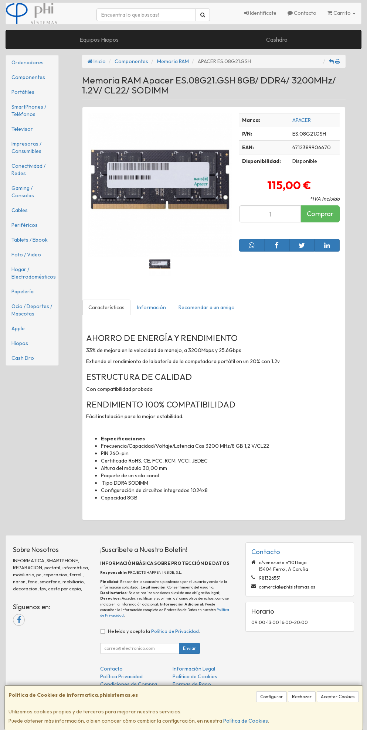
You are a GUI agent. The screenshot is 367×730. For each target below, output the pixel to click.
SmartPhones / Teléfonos (28, 110)
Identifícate (260, 13)
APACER (301, 120)
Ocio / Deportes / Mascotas (31, 310)
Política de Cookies (245, 720)
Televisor (22, 129)
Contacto (302, 13)
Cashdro (277, 39)
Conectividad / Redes (28, 170)
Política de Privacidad (175, 631)
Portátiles (22, 92)
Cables (19, 210)
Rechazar (302, 696)
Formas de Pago (192, 684)
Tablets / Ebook (29, 239)
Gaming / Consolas (22, 192)
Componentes (28, 77)
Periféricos (24, 225)
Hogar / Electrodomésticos (33, 273)
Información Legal (194, 668)
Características (106, 307)
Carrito (341, 13)
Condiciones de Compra (128, 684)
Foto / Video (26, 254)
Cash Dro (22, 358)
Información (151, 307)
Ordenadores (27, 62)
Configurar (271, 696)
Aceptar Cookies (338, 696)
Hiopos (19, 343)
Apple (18, 328)
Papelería (22, 291)
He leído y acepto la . (154, 631)
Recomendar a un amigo (207, 307)
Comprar (320, 213)
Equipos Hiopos (99, 39)
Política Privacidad (121, 676)
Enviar (189, 648)
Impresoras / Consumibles (26, 147)
